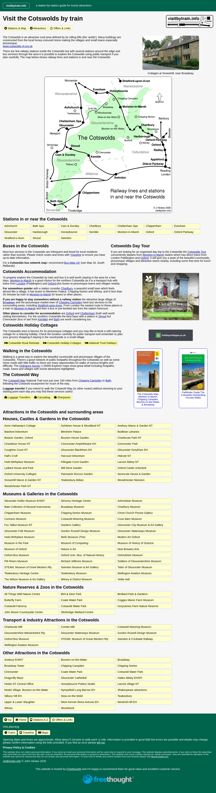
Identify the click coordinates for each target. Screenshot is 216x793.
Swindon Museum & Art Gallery (79, 567)
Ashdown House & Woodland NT (81, 425)
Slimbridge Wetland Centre (77, 612)
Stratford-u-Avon (14, 238)
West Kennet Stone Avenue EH (79, 702)
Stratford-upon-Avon (50, 305)
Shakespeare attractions (132, 689)
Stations (15, 28)
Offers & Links (60, 28)
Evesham (179, 225)
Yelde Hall (124, 579)
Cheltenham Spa (128, 225)
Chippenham (153, 225)
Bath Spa (38, 225)
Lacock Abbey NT (128, 461)
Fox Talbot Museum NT (18, 524)
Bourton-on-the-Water (74, 659)
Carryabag (42, 397)
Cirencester (11, 671)
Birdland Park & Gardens (133, 594)
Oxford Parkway (183, 232)
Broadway (9, 302)
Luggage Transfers (17, 397)
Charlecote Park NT (129, 437)
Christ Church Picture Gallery (135, 512)
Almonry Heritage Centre (76, 500)
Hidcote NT (124, 455)
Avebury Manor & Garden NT (135, 425)
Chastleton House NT (17, 443)
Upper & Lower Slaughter (19, 702)
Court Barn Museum (130, 518)
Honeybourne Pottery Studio (78, 683)
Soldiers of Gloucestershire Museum (139, 561)
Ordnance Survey (29, 365)
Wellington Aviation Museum (134, 573)
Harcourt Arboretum (73, 455)
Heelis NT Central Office (19, 683)
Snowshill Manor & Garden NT (22, 480)
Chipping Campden (70, 302)
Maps (43, 732)
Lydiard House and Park (18, 467)
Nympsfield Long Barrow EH (78, 689)
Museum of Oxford (15, 549)
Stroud (37, 238)
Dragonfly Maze (13, 677)
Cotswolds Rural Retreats (21, 342)
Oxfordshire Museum (130, 555)
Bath (57, 319)
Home (20, 719)
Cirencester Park (128, 443)
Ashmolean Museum (130, 500)
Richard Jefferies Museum (76, 561)
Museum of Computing (74, 543)
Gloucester (11, 232)
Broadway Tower (14, 665)
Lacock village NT (128, 683)
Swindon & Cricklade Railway (135, 638)
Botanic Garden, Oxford (18, 437)
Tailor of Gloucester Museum (135, 567)
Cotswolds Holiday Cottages (62, 342)
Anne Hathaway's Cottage (20, 425)
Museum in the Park (16, 543)
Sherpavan (62, 397)
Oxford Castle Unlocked (132, 467)
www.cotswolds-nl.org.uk (18, 46)
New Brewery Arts (128, 549)
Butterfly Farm (12, 600)
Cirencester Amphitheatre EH (78, 443)
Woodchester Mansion (131, 480)
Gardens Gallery (71, 524)
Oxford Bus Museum (16, 555)
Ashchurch (10, 225)
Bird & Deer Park (71, 594)
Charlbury (95, 225)
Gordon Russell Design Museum (80, 531)
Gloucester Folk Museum (19, 531)
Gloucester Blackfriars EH (76, 449)
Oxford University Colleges (20, 473)
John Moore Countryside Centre (23, 612)
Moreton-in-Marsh (128, 232)
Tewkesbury (125, 695)
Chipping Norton (127, 665)
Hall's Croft (11, 455)
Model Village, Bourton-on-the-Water (26, 689)
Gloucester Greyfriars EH (133, 449)
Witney (8, 708)
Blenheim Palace (71, 431)
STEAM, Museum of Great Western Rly (28, 567)
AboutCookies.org (159, 756)
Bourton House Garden (75, 437)
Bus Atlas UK (72, 262)
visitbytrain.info (12, 761)
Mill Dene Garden (71, 467)
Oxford (150, 232)
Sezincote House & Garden (134, 473)
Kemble (93, 232)
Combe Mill (68, 626)
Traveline (75, 254)
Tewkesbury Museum (73, 573)
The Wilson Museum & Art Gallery (24, 579)
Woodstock (67, 708)
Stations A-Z (39, 719)
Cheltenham (87, 313)
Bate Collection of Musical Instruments (27, 506)
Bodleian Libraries (128, 431)
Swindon (66, 238)
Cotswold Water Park (73, 606)
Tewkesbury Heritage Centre (21, 573)
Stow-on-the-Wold (72, 695)
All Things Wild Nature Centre (22, 594)
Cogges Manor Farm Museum (136, 600)
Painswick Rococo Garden (77, 473)
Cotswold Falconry (15, 606)
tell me (101, 742)
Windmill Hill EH (127, 702)
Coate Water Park (71, 600)
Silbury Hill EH (13, 695)
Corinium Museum (15, 518)
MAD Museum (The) (73, 537)
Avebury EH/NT (13, 659)
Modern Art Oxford (129, 537)
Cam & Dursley (70, 225)
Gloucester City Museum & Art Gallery (140, 524)
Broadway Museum (72, 506)
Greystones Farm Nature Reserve (138, 606)
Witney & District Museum (76, 579)
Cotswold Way (16, 380)
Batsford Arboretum (16, 431)
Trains (10, 732)
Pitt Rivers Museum (16, 561)
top (8, 719)
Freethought (74, 769)
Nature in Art (68, 549)
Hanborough (40, 232)
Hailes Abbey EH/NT (130, 677)
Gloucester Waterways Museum (137, 531)
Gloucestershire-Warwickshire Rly (24, 632)
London (20, 283)
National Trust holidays (101, 342)
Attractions (38, 28)
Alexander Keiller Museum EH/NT (24, 500)
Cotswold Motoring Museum (78, 518)
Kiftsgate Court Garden (75, 461)
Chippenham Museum (17, 512)
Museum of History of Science (136, 543)
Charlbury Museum (129, 506)
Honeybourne (69, 232)
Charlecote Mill (13, 626)
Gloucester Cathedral (74, 677)
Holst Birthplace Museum (19, 461)
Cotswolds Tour (197, 251)
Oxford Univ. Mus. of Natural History (82, 555)
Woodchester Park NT (17, 486)
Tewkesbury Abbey (72, 480)
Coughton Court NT (16, 449)
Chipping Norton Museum (76, 512)
